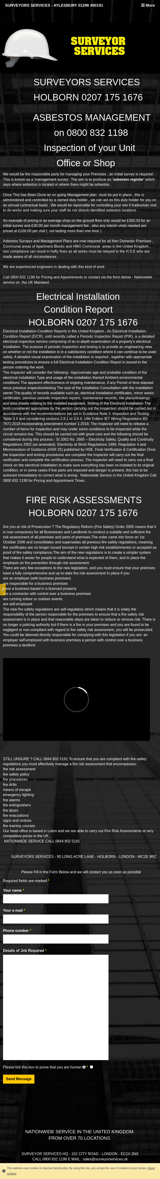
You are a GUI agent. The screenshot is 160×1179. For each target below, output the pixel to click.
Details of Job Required (24, 951)
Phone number (17, 931)
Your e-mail (14, 910)
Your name (13, 890)
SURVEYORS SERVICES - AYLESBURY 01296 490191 (54, 5)
